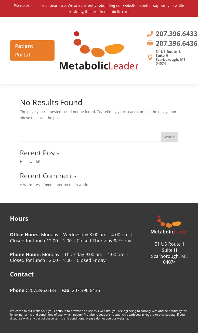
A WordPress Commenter (41, 184)
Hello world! (30, 161)
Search (170, 136)
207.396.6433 (42, 290)
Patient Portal (24, 50)
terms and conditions (38, 314)
